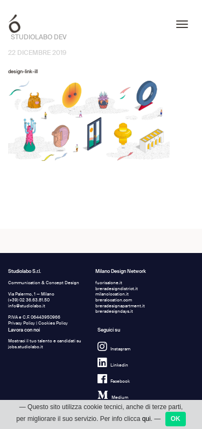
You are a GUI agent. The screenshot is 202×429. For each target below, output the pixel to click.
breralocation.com (113, 300)
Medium (112, 397)
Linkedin (112, 365)
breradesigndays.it (114, 311)
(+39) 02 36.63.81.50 (29, 300)
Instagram (113, 349)
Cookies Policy (53, 323)
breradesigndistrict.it (116, 288)
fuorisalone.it (108, 282)
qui (146, 419)
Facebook (113, 381)
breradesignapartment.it (120, 306)
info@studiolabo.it (26, 306)
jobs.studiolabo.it (25, 346)
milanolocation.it (112, 294)
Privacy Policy (21, 323)
